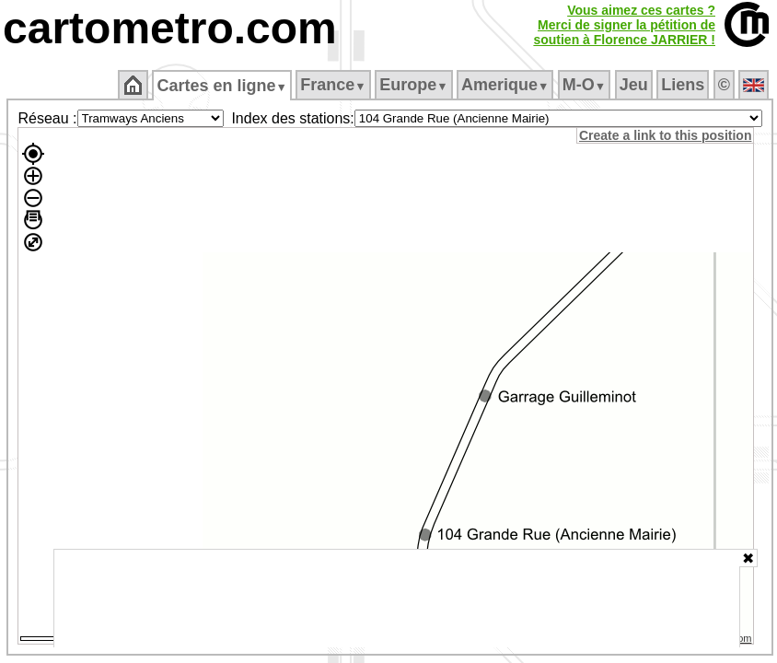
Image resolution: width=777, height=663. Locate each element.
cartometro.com (170, 28)
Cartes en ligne (221, 85)
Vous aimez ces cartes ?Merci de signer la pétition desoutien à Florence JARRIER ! (624, 25)
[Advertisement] (397, 598)
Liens (682, 85)
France (332, 85)
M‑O (584, 85)
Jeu (634, 85)
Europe (413, 85)
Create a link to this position (665, 135)
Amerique (505, 85)
